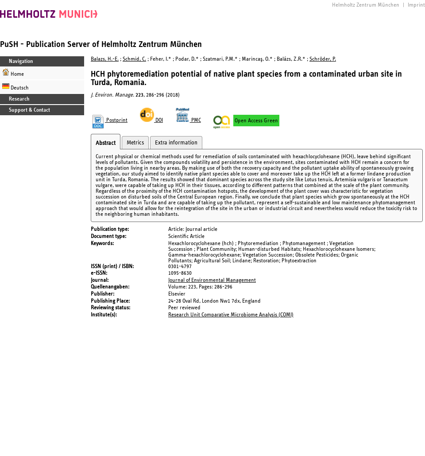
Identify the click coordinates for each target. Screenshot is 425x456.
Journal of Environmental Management (212, 280)
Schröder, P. (322, 59)
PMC (188, 120)
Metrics (135, 143)
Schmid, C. (134, 59)
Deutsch (15, 86)
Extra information (176, 143)
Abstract (106, 143)
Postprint (109, 120)
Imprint (416, 5)
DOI (151, 120)
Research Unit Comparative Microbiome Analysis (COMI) (231, 315)
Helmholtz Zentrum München (365, 5)
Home (13, 73)
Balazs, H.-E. (105, 59)
